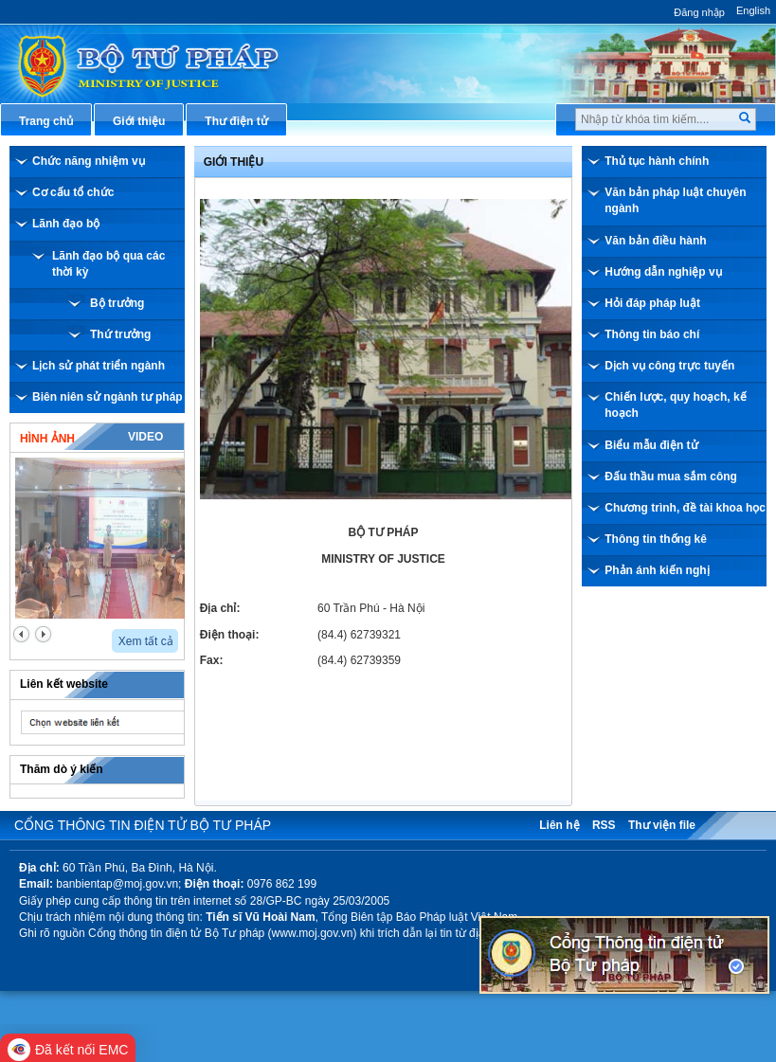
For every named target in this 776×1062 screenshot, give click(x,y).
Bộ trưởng (117, 303)
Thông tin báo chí (652, 334)
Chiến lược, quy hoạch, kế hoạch (675, 405)
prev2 (21, 634)
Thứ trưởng (120, 334)
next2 (43, 634)
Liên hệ (559, 825)
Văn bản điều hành (655, 240)
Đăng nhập (699, 12)
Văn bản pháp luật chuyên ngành (675, 200)
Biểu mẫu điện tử (651, 445)
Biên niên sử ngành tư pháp (107, 397)
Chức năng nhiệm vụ (88, 161)
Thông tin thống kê (656, 539)
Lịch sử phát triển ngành (98, 365)
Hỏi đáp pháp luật (652, 303)
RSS (604, 825)
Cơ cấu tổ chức (73, 192)
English (753, 10)
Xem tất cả (145, 641)
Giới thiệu (233, 162)
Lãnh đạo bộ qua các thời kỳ (108, 264)
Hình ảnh (47, 438)
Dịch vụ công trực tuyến (669, 365)
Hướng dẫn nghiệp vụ (663, 272)
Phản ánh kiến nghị (657, 570)
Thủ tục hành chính (657, 161)
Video (145, 436)
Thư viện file (661, 825)
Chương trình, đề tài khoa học (685, 507)
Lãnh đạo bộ (65, 223)
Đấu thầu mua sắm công (671, 476)
